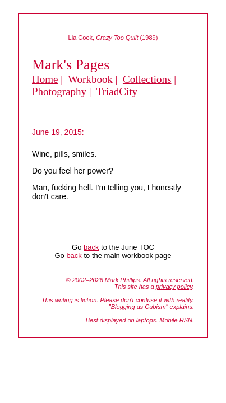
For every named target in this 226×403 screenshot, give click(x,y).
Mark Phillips (122, 280)
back (91, 247)
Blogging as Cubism (138, 306)
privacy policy (174, 286)
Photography (59, 91)
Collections (147, 79)
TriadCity (116, 91)
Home (45, 79)
